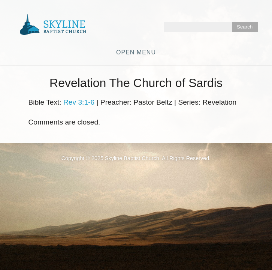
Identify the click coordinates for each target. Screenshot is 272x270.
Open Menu (136, 52)
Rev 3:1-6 (78, 102)
